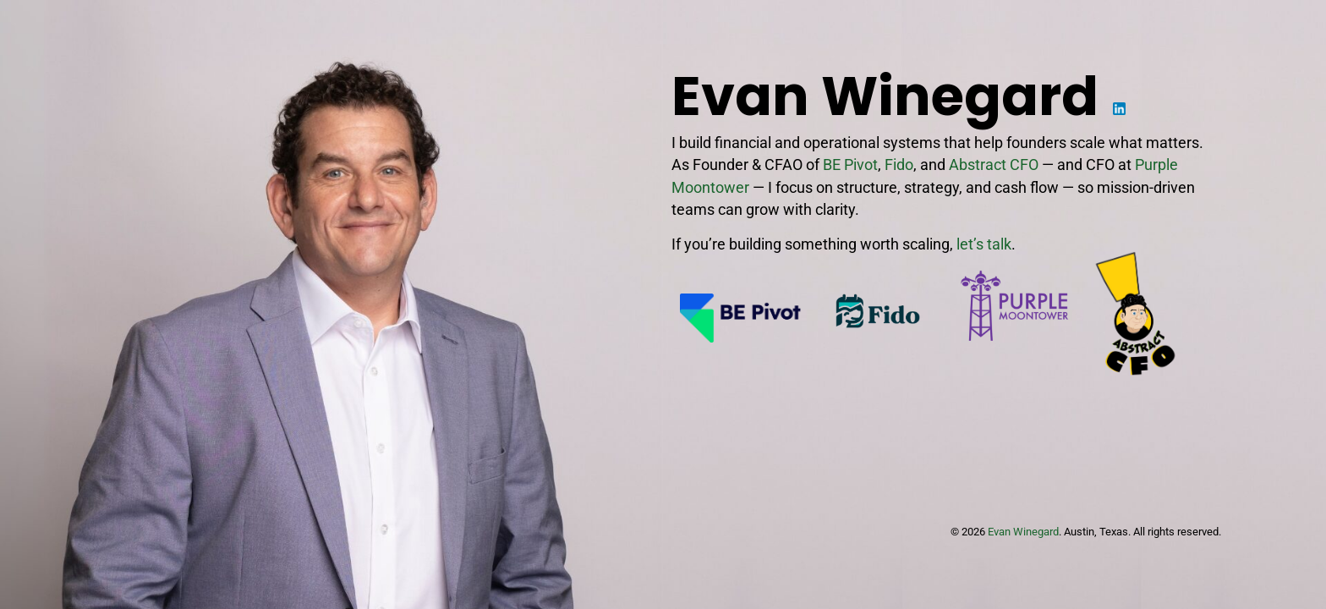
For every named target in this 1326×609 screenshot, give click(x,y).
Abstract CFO (993, 164)
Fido (899, 164)
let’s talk (983, 244)
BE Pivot (850, 164)
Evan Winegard (1023, 531)
